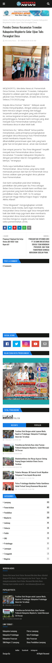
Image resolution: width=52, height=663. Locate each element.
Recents (14, 425)
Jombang (26, 523)
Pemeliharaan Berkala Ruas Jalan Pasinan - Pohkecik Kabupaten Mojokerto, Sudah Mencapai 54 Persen (32, 447)
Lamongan (26, 548)
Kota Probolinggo (33, 634)
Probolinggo (26, 543)
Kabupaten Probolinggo (11, 634)
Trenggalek (26, 553)
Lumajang (26, 502)
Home (5, 20)
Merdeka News (10, 41)
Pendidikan (26, 512)
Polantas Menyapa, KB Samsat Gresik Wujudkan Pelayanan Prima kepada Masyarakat (31, 473)
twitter (17, 650)
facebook (25, 650)
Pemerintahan (26, 507)
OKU (26, 538)
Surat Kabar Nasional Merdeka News (23, 653)
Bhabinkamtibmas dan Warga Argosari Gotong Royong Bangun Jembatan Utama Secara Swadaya (31, 461)
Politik (26, 533)
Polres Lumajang (32, 631)
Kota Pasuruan (32, 638)
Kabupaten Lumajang (10, 631)
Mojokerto (26, 517)
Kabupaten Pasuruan (10, 638)
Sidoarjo (26, 528)
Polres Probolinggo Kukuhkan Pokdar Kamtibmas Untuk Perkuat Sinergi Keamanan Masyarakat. (32, 484)
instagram (34, 650)
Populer (37, 425)
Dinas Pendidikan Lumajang (36, 642)
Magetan (26, 558)
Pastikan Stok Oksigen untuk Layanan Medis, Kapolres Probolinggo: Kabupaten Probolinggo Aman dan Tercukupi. (31, 434)
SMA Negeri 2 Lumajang (11, 642)
